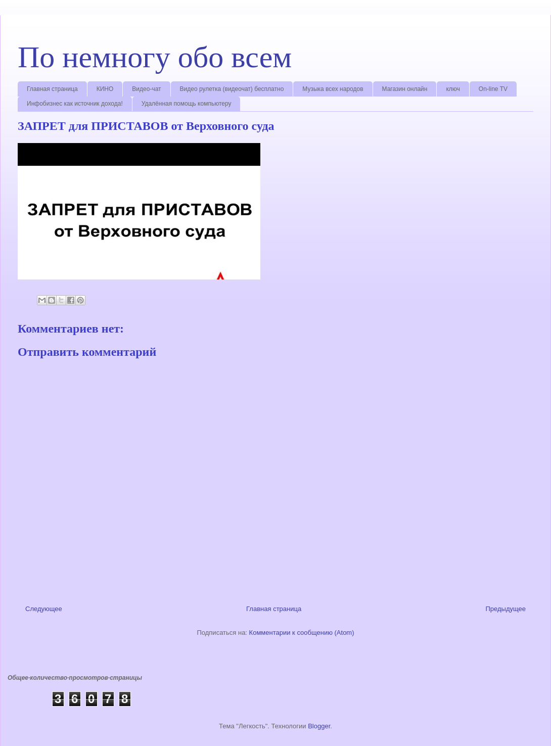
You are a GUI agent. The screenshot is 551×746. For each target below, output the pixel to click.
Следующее (43, 609)
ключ (453, 88)
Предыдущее (505, 609)
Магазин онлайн (405, 88)
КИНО (105, 88)
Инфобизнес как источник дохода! (75, 103)
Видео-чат (146, 88)
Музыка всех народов (332, 88)
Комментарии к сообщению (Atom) (301, 632)
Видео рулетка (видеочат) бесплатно (232, 88)
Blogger (319, 726)
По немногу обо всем (155, 57)
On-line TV (493, 88)
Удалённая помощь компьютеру (187, 103)
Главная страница (52, 88)
